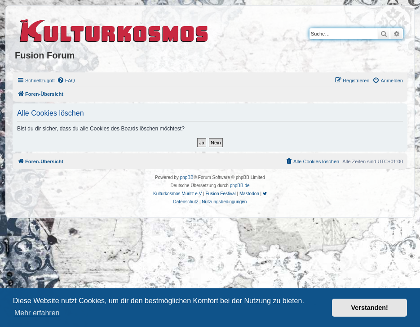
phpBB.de (240, 185)
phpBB (187, 177)
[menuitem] (66, 80)
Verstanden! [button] (369, 307)
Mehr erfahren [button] (37, 313)
